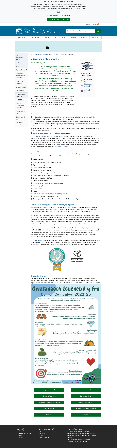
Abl (40, 431)
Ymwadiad (20, 437)
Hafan (17, 63)
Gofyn (47, 37)
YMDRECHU (20, 100)
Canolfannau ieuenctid (20, 124)
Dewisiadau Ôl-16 (21, 118)
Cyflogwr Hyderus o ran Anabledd (78, 431)
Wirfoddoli (85, 415)
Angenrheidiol (52, 15)
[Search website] (80, 31)
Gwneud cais (36, 37)
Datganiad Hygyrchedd (24, 433)
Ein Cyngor (95, 37)
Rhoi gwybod (22, 37)
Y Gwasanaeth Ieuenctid (21, 95)
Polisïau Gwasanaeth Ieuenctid (20, 106)
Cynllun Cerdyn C (21, 70)
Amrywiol (42, 433)
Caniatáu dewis (64, 20)
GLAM (41, 435)
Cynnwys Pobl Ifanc (20, 112)
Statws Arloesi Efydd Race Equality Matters (81, 433)
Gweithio (73, 37)
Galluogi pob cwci (53, 20)
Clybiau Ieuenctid (49, 390)
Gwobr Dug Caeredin (19, 82)
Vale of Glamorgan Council (19, 57)
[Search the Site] (98, 31)
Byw (63, 37)
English (96, 24)
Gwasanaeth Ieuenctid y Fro (88, 90)
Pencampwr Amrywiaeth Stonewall (78, 439)
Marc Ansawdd (39, 240)
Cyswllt (88, 24)
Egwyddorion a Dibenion (61, 147)
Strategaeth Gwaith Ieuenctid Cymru (45, 136)
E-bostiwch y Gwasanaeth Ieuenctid (88, 85)
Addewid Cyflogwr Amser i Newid (78, 441)
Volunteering (20, 91)
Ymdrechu (49, 415)
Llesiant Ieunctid (21, 87)
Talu (55, 37)
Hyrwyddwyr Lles (44, 437)
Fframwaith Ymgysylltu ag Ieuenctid (20, 76)
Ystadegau (65, 15)
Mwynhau (84, 37)
